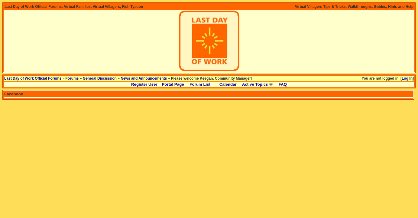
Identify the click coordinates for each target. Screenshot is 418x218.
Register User (144, 84)
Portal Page (173, 84)
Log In (407, 78)
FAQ (283, 84)
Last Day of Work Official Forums (32, 78)
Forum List (200, 84)
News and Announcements (144, 78)
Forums (72, 78)
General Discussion (100, 78)
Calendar (228, 84)
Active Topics (255, 84)
